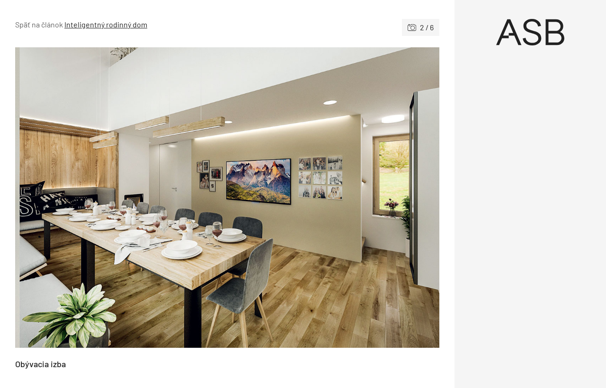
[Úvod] (530, 32)
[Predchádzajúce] (121, 197)
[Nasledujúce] (333, 197)
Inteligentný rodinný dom (105, 24)
